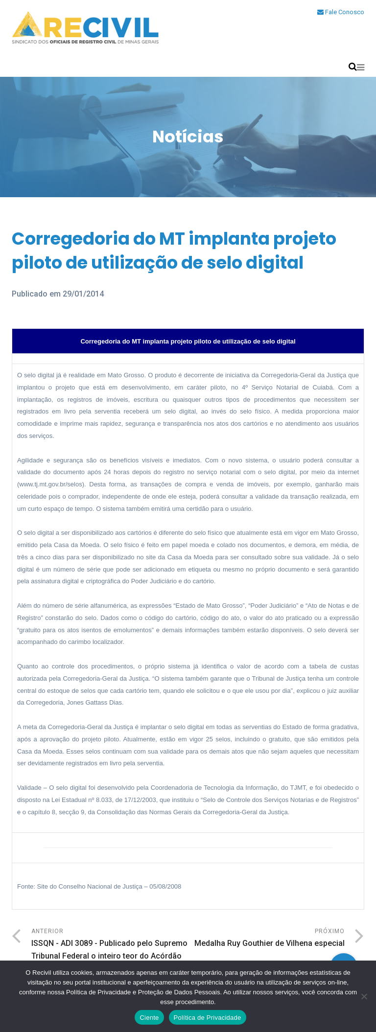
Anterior (109, 945)
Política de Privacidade (207, 1017)
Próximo (266, 939)
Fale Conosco (340, 12)
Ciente (149, 1017)
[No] (364, 996)
